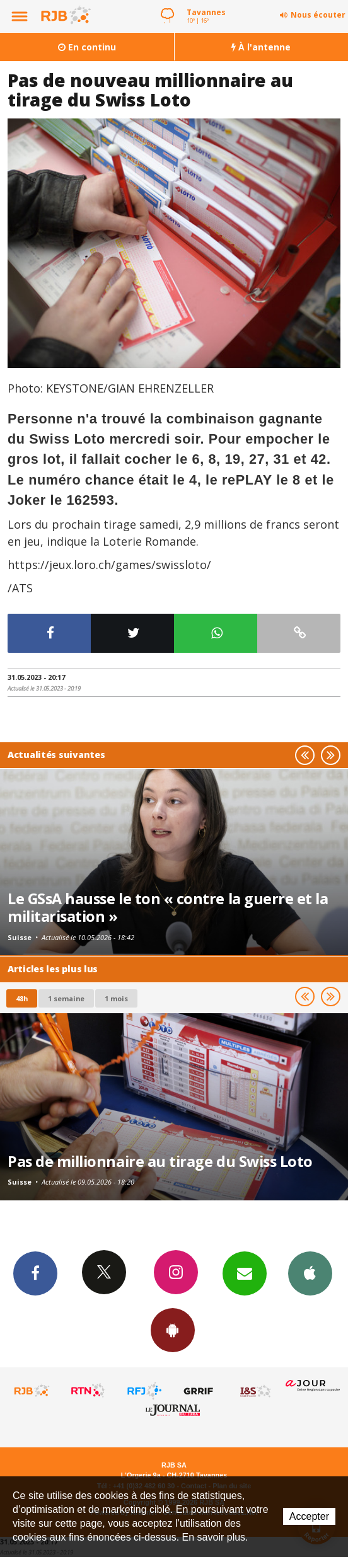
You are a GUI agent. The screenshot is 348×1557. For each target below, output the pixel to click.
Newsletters (245, 1272)
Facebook (35, 1272)
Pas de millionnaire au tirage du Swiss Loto (160, 1161)
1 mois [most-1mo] (116, 998)
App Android (173, 1329)
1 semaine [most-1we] (66, 998)
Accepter (309, 1516)
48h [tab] (22, 998)
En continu (87, 47)
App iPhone (310, 1272)
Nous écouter (318, 14)
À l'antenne (261, 47)
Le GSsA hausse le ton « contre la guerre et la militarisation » (168, 907)
